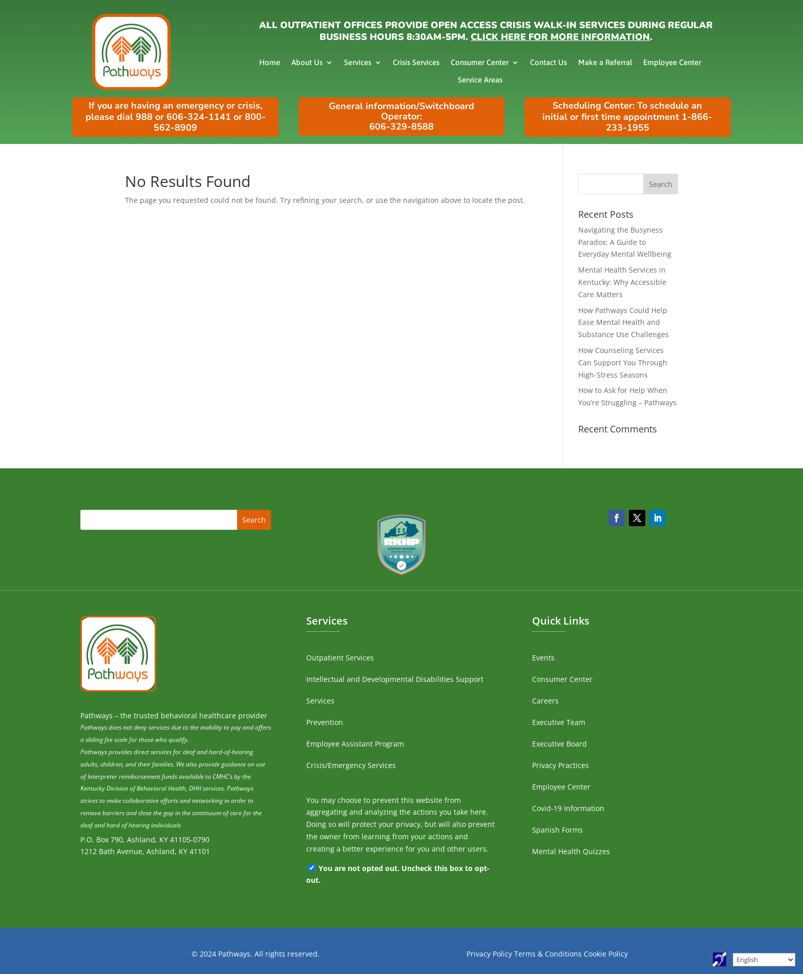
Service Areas (480, 79)
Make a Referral (605, 62)
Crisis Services (416, 62)
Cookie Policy (606, 954)
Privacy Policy (489, 954)
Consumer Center (480, 62)
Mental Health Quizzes (571, 851)
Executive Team (558, 722)
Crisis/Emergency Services (351, 765)
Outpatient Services (340, 657)
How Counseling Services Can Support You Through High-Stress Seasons (622, 362)
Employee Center (672, 62)
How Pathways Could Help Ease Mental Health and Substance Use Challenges (623, 322)
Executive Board (559, 744)
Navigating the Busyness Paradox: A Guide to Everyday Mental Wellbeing (624, 242)
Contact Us (548, 62)
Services (357, 62)
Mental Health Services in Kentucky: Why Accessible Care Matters (622, 282)
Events (543, 657)
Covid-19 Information (568, 808)
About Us (307, 62)
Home (269, 62)
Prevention (324, 722)
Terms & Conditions (548, 954)
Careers (545, 701)
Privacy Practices (560, 765)
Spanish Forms (557, 830)
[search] (628, 184)
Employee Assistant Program (355, 744)
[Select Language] (764, 959)
